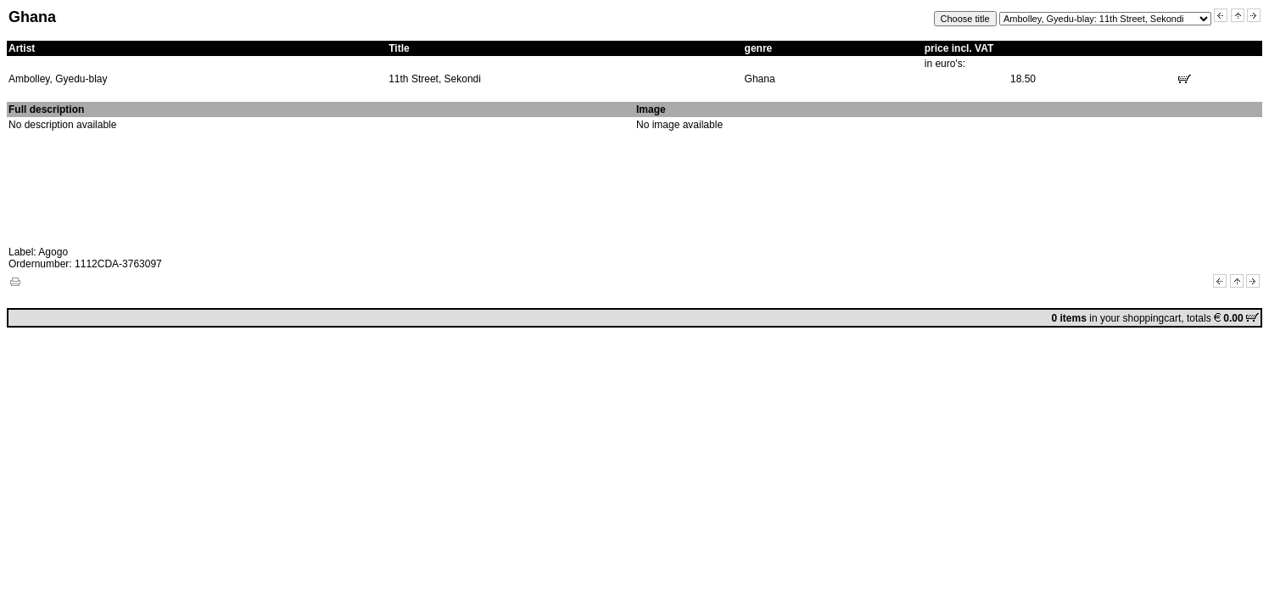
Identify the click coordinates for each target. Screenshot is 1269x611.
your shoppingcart (1140, 318)
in (1076, 318)
